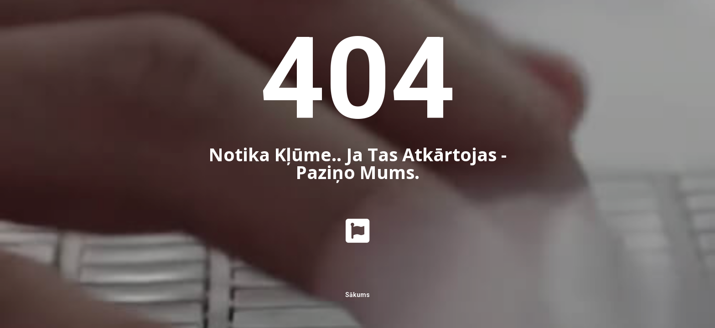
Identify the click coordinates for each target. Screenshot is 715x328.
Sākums (357, 294)
